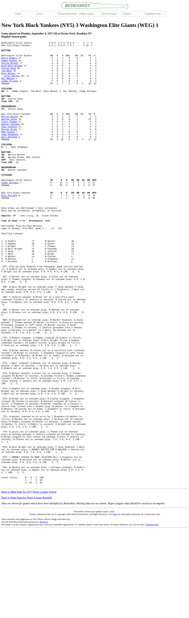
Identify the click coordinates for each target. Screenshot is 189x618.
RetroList (44, 611)
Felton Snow (8, 73)
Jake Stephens (9, 153)
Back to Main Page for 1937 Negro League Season (28, 580)
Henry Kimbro (9, 61)
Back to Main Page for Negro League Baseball (26, 586)
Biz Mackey (8, 85)
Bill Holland (9, 156)
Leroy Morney (12, 82)
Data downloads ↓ (110, 13)
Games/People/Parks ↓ (68, 13)
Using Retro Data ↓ (153, 13)
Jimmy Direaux (9, 88)
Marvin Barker (9, 131)
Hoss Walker (8, 79)
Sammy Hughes (9, 64)
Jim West (6, 76)
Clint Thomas (9, 137)
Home (18, 13)
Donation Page (152, 613)
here (115, 603)
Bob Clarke (8, 149)
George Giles (9, 134)
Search (40, 13)
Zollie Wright (9, 67)
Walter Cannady (10, 140)
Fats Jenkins (9, 143)
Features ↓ (128, 13)
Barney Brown (9, 146)
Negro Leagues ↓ (87, 13)
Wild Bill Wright (12, 70)
